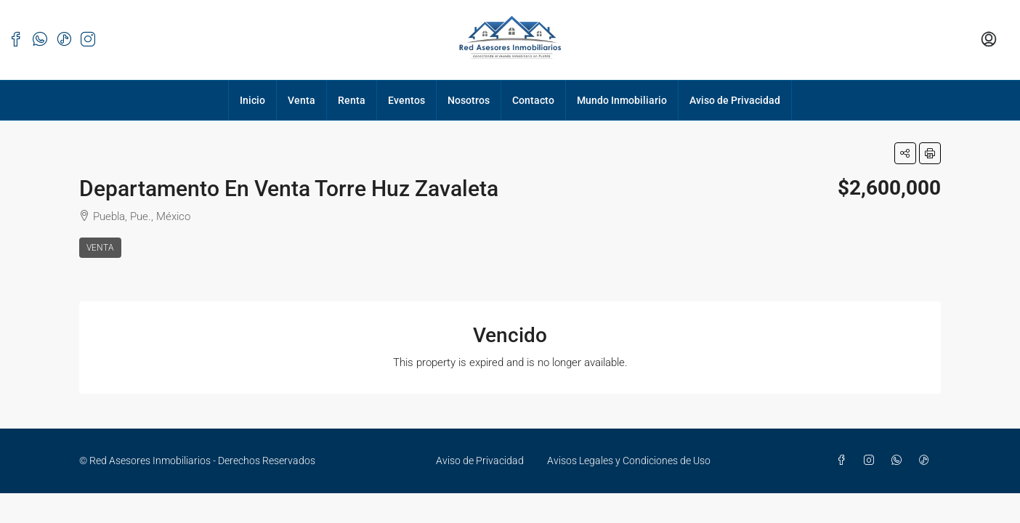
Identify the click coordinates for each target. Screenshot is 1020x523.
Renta (351, 100)
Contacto (533, 100)
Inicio (252, 100)
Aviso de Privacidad (734, 100)
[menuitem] (989, 40)
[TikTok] (927, 460)
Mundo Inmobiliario (622, 100)
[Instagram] (872, 460)
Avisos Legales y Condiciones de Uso (629, 460)
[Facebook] (844, 460)
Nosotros (469, 100)
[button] (905, 153)
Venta (301, 100)
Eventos (406, 100)
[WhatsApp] (899, 460)
